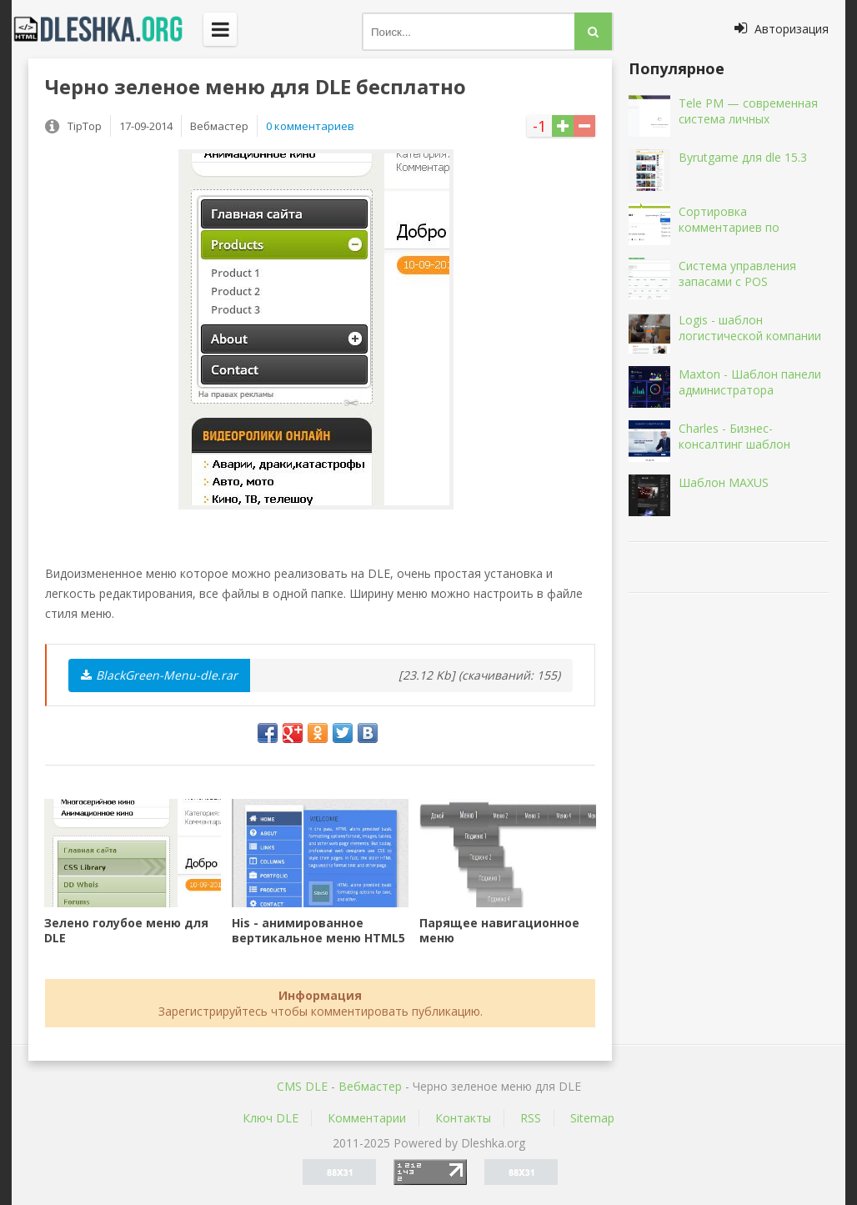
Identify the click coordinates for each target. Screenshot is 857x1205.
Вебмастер (370, 1086)
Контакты (463, 1118)
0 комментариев (310, 125)
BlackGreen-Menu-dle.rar (159, 675)
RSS (530, 1118)
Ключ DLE (270, 1118)
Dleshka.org (107, 29)
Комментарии (367, 1118)
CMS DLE (302, 1086)
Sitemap (592, 1118)
